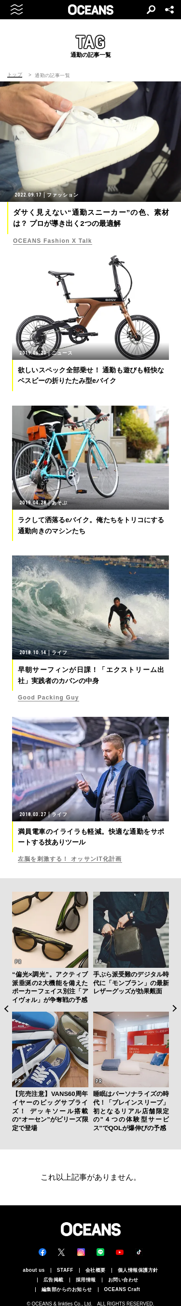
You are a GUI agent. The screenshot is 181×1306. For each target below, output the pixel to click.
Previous (6, 1008)
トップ (14, 74)
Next (175, 1008)
